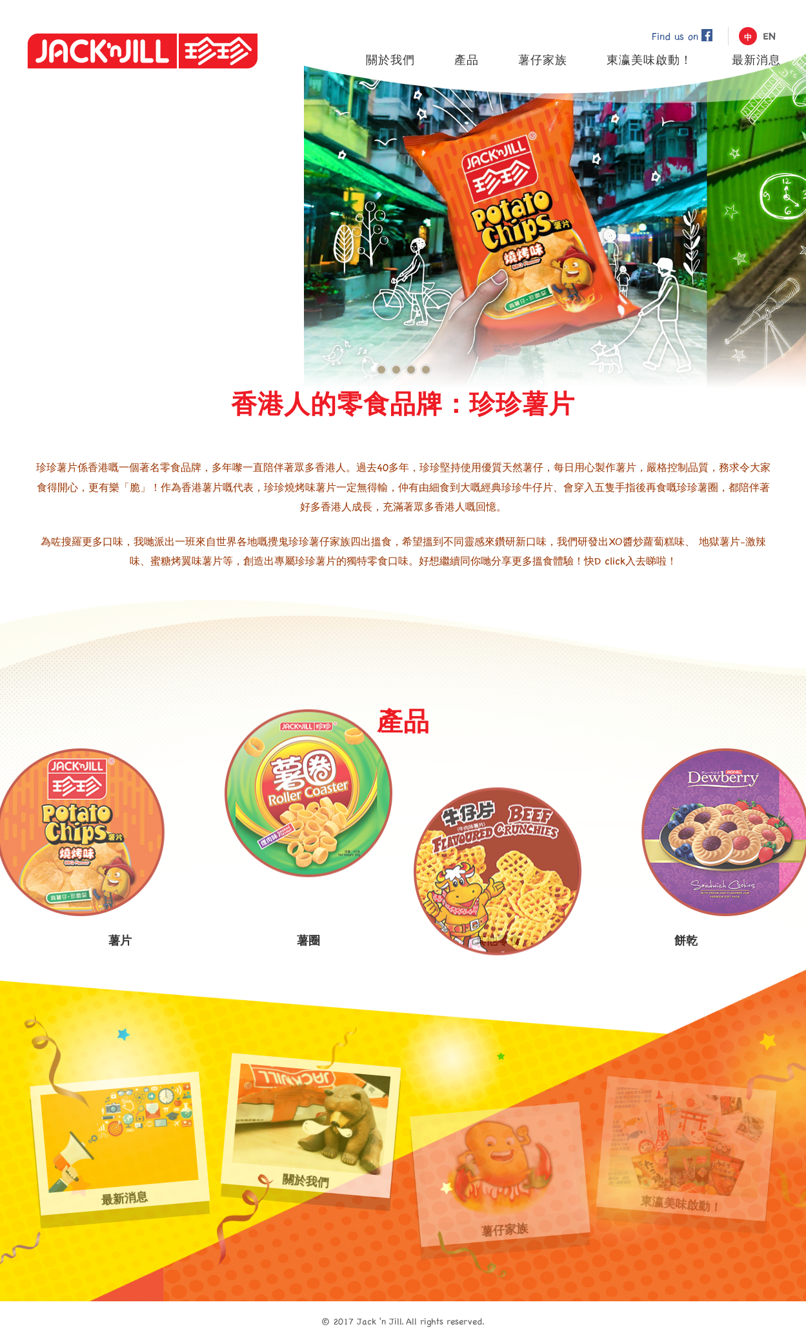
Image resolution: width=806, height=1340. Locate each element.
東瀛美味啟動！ (687, 1150)
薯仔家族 (499, 1175)
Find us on (682, 35)
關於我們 (311, 1126)
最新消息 (119, 1145)
